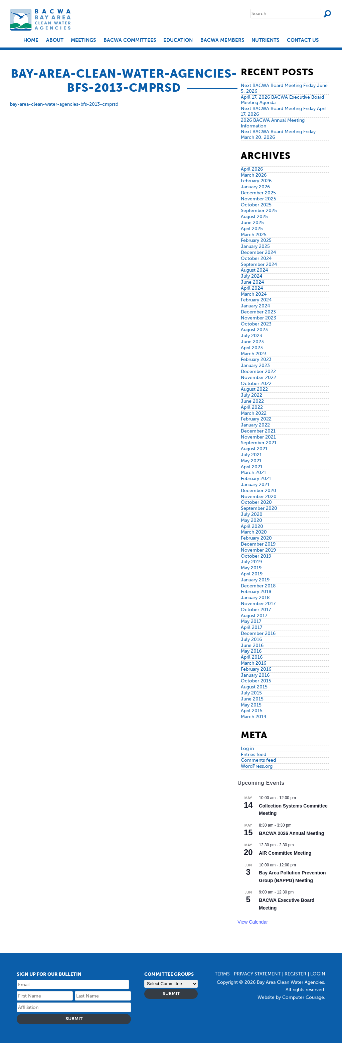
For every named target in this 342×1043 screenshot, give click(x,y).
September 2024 (259, 264)
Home (30, 40)
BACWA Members (222, 40)
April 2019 (252, 574)
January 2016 (255, 675)
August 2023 (254, 330)
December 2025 (258, 193)
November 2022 (258, 377)
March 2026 (254, 175)
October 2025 (256, 205)
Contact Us (303, 40)
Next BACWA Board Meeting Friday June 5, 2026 (284, 88)
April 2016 (252, 657)
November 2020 (259, 496)
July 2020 (252, 514)
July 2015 (251, 693)
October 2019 (256, 556)
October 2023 (256, 324)
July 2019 (251, 562)
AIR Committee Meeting (285, 853)
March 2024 (254, 294)
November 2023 (258, 318)
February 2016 (256, 669)
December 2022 (258, 371)
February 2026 (256, 181)
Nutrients (265, 40)
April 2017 (251, 627)
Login (317, 974)
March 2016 (253, 663)
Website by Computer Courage (291, 997)
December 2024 (258, 252)
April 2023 (252, 348)
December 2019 (258, 544)
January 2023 (255, 365)
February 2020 (256, 538)
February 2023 (256, 359)
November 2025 (258, 199)
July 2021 (251, 455)
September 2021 (259, 443)
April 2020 (252, 526)
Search (327, 13)
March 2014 (253, 717)
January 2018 (255, 597)
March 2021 (253, 472)
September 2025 (259, 210)
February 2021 (256, 478)
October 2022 (256, 383)
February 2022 (256, 419)
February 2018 (256, 591)
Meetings (83, 40)
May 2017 (251, 621)
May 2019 (251, 568)
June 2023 (252, 342)
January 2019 (255, 580)
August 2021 (254, 449)
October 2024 (256, 258)
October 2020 (256, 502)
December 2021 (258, 431)
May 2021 (251, 461)
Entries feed (253, 754)
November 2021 (258, 437)
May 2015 (251, 705)
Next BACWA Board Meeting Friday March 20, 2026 (278, 134)
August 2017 (254, 616)
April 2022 (252, 407)
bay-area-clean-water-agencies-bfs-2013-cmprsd (64, 104)
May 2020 (251, 520)
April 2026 (252, 169)
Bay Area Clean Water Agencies (41, 19)
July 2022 (251, 395)
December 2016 (258, 633)
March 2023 (254, 354)
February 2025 (256, 240)
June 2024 (252, 282)
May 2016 (251, 651)
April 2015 (252, 711)
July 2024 (251, 276)
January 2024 (255, 306)
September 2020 (259, 508)
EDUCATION (178, 40)
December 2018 (258, 586)
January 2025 (255, 246)
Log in (247, 748)
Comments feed (258, 760)
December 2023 (258, 312)
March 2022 (254, 413)
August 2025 (254, 216)
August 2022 (254, 389)
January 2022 (255, 425)
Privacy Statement (257, 974)
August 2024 (254, 270)
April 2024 (252, 288)
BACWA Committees (130, 40)
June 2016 (252, 645)
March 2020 (254, 532)
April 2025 (252, 228)
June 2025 (252, 222)
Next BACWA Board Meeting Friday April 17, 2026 (284, 111)
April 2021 (252, 467)
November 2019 (258, 550)
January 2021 (255, 484)
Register (295, 974)
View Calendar (252, 922)
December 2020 (258, 490)
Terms (222, 974)
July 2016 (251, 639)
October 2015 (256, 681)
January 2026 (255, 187)
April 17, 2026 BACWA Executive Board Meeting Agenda (282, 100)
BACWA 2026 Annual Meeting (291, 833)
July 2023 (251, 336)
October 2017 (256, 609)
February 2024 (256, 300)
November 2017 (258, 603)
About (54, 40)
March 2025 (254, 235)
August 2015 (254, 687)
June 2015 (252, 699)
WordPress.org (257, 766)
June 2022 (252, 401)
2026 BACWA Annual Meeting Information (273, 123)
